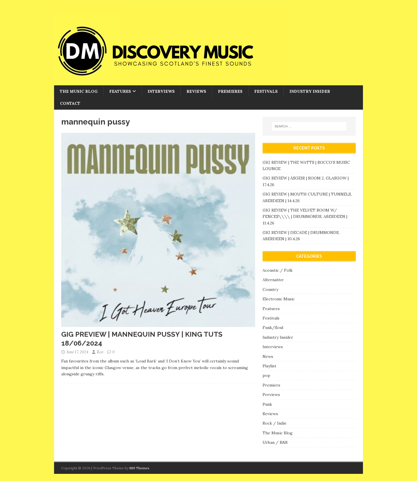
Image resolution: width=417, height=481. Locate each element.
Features (120, 91)
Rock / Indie (275, 423)
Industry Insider (309, 91)
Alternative (273, 279)
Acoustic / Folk (278, 270)
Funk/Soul (273, 327)
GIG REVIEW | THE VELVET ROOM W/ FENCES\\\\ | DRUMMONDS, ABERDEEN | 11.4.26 (305, 217)
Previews (271, 394)
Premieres (230, 91)
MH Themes (139, 468)
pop (266, 375)
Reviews (196, 91)
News (268, 356)
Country (270, 289)
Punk (267, 404)
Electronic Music (279, 298)
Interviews (161, 91)
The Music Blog (79, 91)
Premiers (271, 385)
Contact (70, 103)
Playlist (269, 365)
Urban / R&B (275, 442)
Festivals (266, 91)
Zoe (100, 352)
